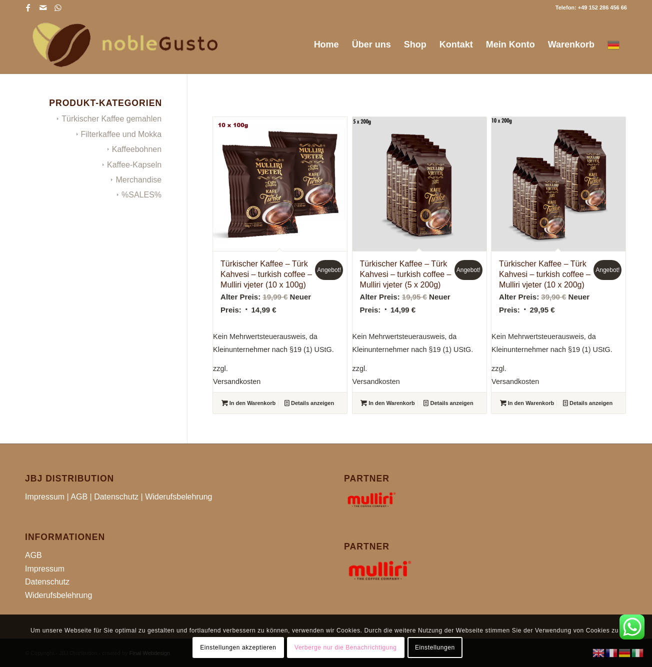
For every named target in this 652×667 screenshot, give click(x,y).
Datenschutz (116, 496)
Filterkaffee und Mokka (121, 134)
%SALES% (142, 194)
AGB (79, 496)
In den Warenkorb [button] (249, 403)
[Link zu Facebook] (27, 7)
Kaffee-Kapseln (134, 164)
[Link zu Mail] (43, 7)
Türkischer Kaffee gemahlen (112, 118)
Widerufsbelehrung (178, 496)
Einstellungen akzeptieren (238, 647)
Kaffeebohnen (137, 149)
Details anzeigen (309, 403)
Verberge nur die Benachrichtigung (345, 647)
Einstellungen (435, 647)
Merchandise (139, 180)
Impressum (44, 496)
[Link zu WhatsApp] (58, 7)
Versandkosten (236, 382)
